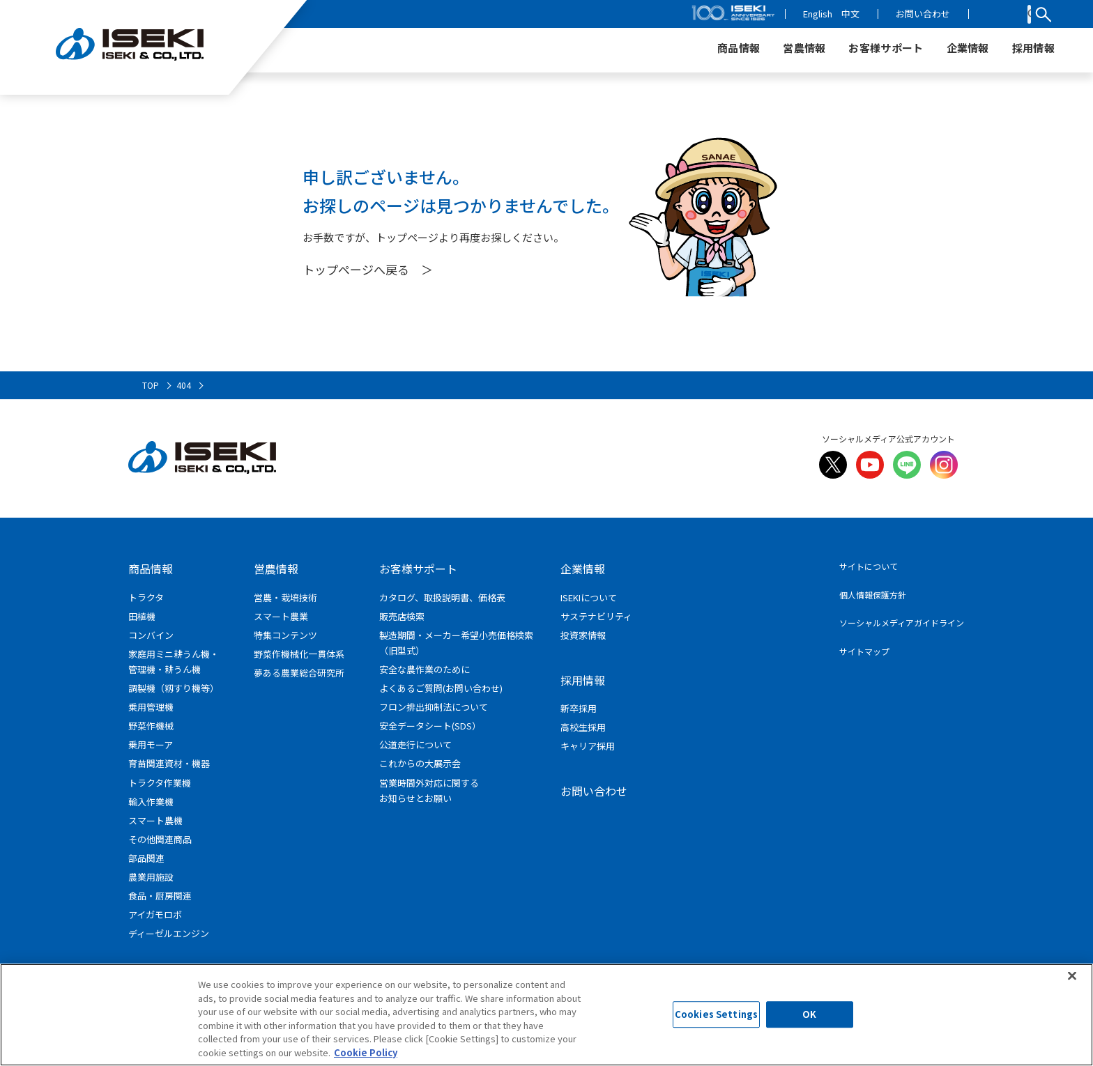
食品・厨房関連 (160, 895)
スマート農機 (155, 820)
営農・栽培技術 (285, 597)
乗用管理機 (151, 706)
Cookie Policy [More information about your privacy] (365, 1058)
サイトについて (868, 566)
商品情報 (150, 568)
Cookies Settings (716, 1020)
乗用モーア (150, 744)
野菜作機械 (151, 725)
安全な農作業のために (424, 669)
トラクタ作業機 (159, 782)
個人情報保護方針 (872, 595)
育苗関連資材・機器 (169, 763)
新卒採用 (578, 708)
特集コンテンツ (285, 635)
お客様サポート (418, 568)
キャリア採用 (587, 745)
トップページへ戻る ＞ (368, 269)
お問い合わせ (970, 13)
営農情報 (276, 568)
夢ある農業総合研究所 (299, 672)
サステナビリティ (596, 616)
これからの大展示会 (420, 763)
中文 (898, 13)
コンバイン (151, 635)
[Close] (1072, 981)
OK (809, 1020)
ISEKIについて (588, 597)
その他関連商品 (160, 839)
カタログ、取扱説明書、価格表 (442, 597)
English (865, 13)
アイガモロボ (155, 914)
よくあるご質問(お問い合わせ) (441, 688)
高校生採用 (583, 727)
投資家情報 (583, 635)
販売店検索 (402, 616)
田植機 (141, 616)
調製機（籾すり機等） (173, 688)
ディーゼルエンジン (168, 933)
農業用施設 (151, 876)
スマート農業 (281, 616)
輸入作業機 (151, 801)
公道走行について (415, 744)
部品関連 (146, 858)
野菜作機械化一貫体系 (299, 654)
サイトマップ (864, 651)
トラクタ (146, 597)
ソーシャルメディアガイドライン (901, 622)
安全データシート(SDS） (430, 725)
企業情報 (582, 568)
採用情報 (582, 680)
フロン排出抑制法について (433, 706)
